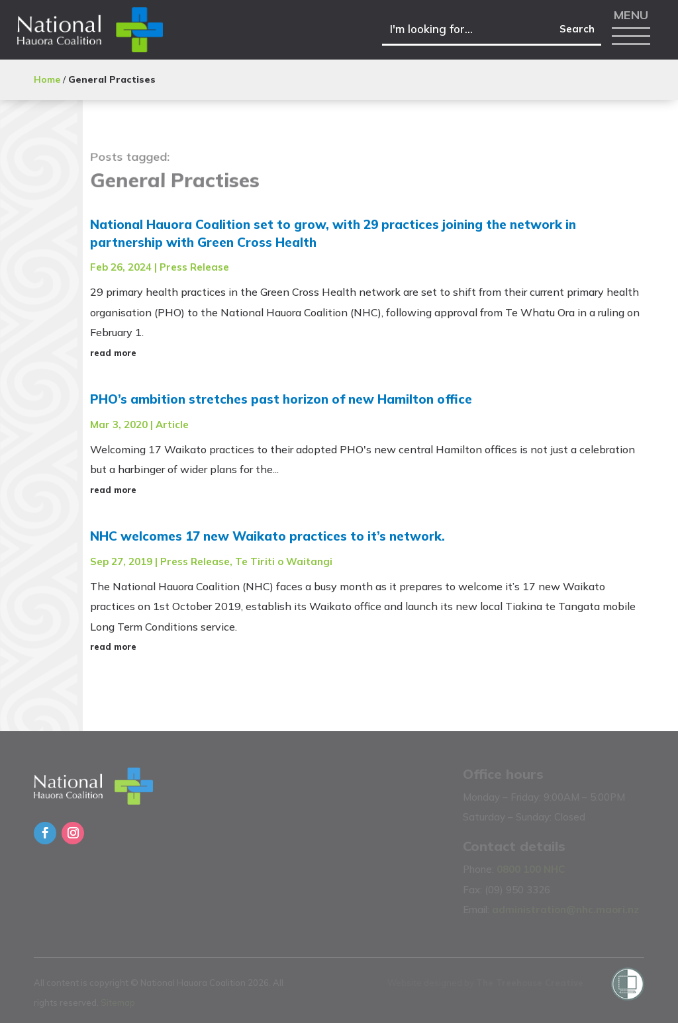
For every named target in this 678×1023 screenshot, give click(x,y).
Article (172, 424)
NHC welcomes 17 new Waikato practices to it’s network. (267, 536)
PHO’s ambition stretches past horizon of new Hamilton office (281, 399)
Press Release (194, 267)
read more (113, 352)
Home (47, 79)
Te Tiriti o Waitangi (283, 561)
